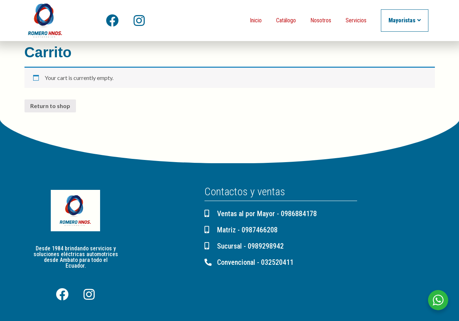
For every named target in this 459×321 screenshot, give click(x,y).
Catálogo (286, 20)
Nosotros (320, 20)
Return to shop (50, 106)
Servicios (356, 20)
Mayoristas (404, 20)
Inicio (256, 20)
